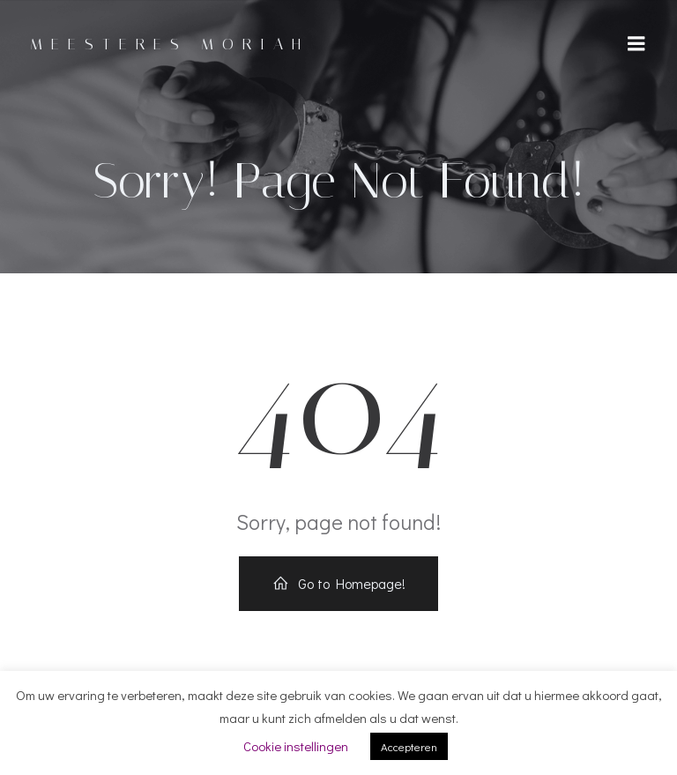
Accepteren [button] (409, 746)
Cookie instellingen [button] (295, 746)
